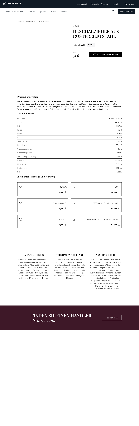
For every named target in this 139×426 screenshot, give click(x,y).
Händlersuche (112, 318)
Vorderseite (21, 21)
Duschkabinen (30, 21)
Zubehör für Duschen (43, 21)
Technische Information (99, 4)
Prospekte (53, 11)
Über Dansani (82, 4)
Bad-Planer (64, 11)
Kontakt (116, 4)
